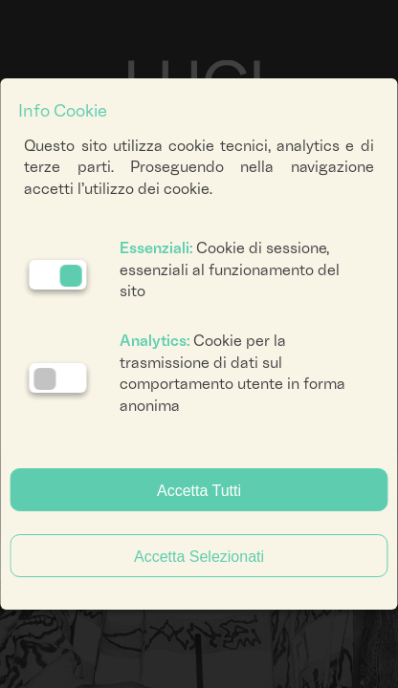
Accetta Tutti (199, 491)
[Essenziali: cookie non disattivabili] (57, 275)
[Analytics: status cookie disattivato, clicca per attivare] (57, 378)
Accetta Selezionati (199, 556)
